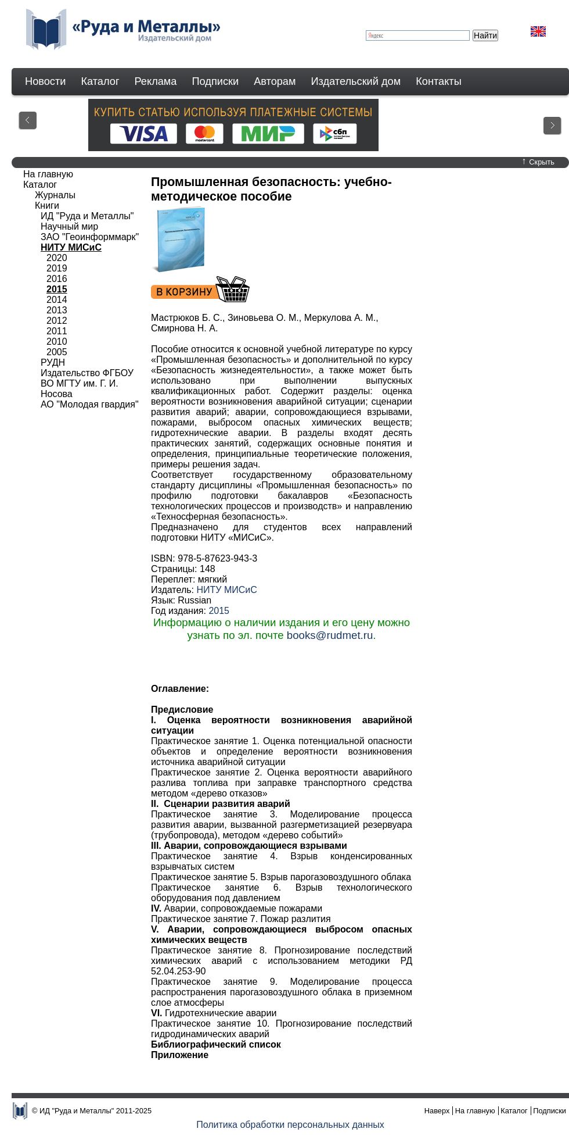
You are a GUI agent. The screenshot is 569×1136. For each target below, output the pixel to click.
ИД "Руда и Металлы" (87, 216)
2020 (56, 258)
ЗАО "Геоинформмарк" (90, 237)
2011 (56, 331)
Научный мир (69, 226)
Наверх (437, 1110)
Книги (47, 205)
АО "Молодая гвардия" (90, 404)
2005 (56, 352)
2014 (56, 300)
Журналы (55, 195)
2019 (56, 268)
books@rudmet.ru (330, 635)
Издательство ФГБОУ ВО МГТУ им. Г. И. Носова (87, 383)
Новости (45, 81)
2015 (218, 611)
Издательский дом (356, 81)
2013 (56, 310)
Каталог (100, 81)
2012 (56, 321)
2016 (56, 279)
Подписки (215, 81)
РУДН (53, 362)
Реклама (156, 81)
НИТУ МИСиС (226, 590)
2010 (56, 341)
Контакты (439, 81)
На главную (48, 174)
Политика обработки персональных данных (290, 1125)
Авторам (275, 81)
